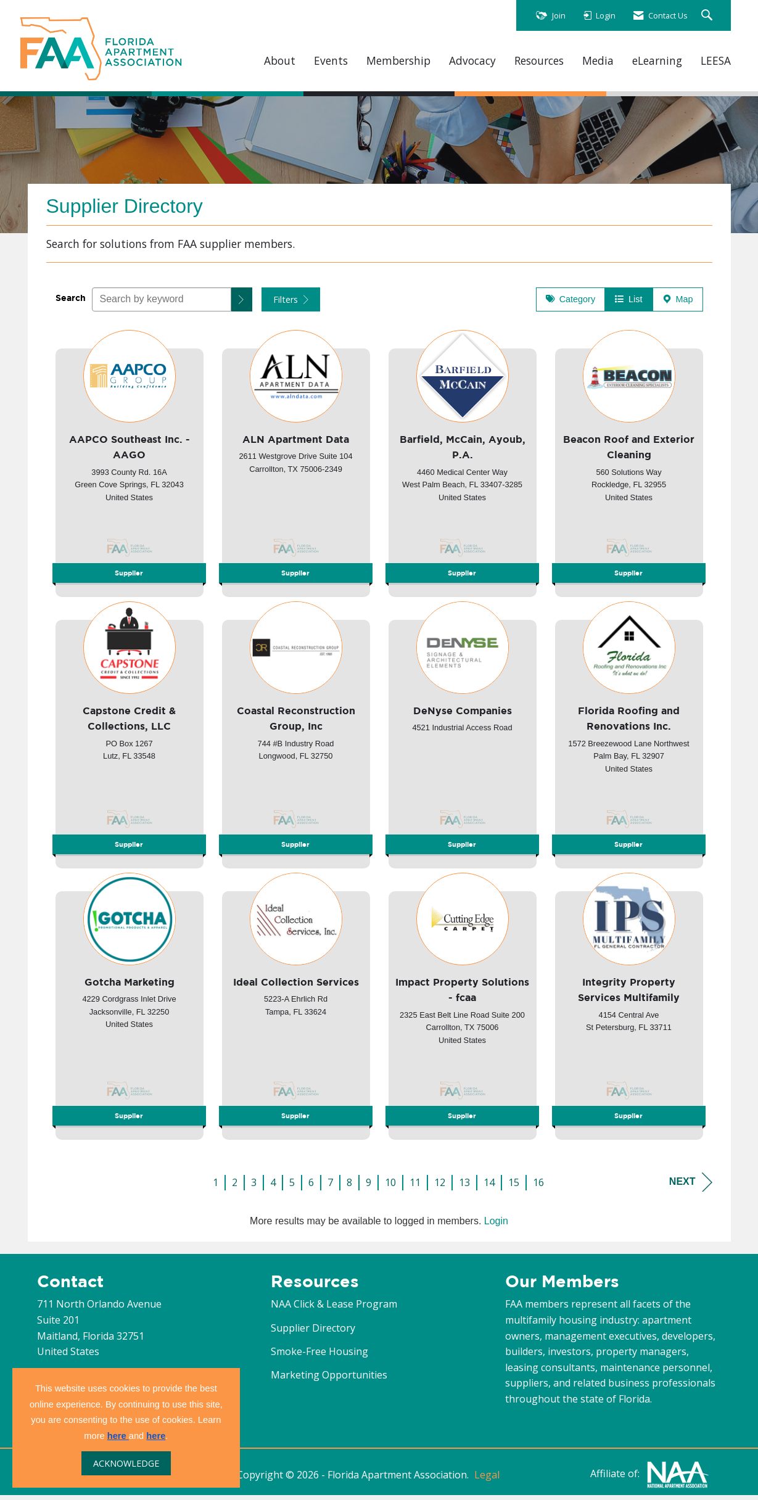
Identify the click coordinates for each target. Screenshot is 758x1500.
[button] (241, 304)
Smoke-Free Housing (319, 1356)
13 (464, 1187)
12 (439, 1187)
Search (71, 302)
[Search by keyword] (161, 304)
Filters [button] (290, 304)
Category (570, 304)
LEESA (716, 61)
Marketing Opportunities (329, 1380)
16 (538, 1187)
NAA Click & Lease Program (334, 1309)
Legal (487, 1479)
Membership (398, 61)
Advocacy (472, 61)
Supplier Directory (313, 1333)
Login (496, 1226)
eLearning (657, 61)
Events (331, 61)
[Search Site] (708, 15)
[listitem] (129, 464)
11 (415, 1187)
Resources (539, 61)
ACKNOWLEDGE (126, 1463)
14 (489, 1187)
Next (690, 1187)
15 (513, 1187)
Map (677, 304)
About (279, 61)
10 (390, 1187)
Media (598, 61)
